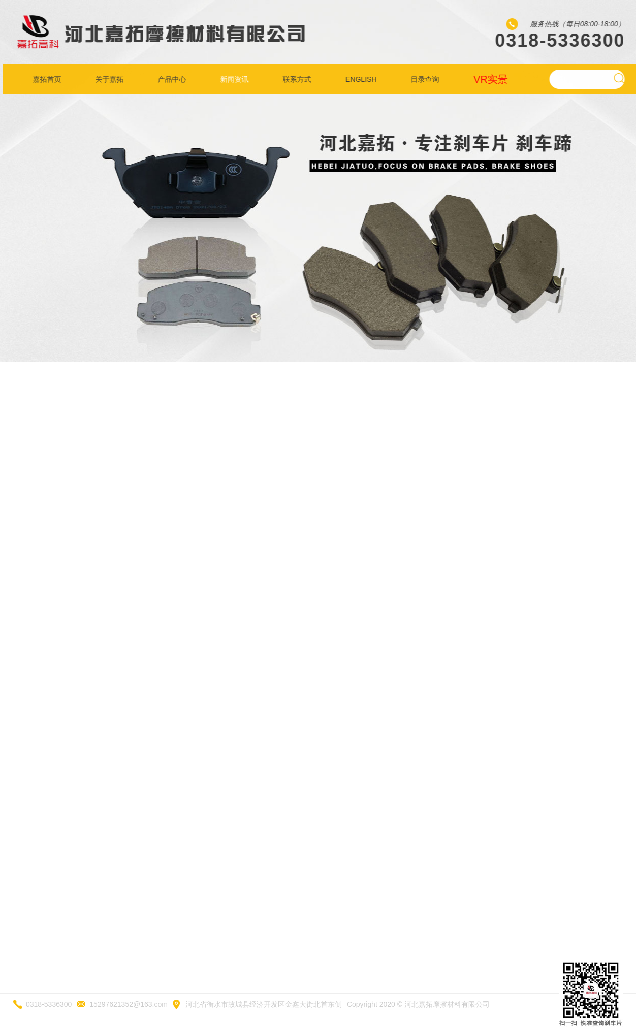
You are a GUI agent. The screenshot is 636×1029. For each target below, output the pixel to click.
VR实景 (493, 79)
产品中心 (174, 79)
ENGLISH (363, 79)
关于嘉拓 (112, 79)
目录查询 (428, 79)
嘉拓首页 (49, 79)
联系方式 (299, 79)
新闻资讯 (237, 79)
